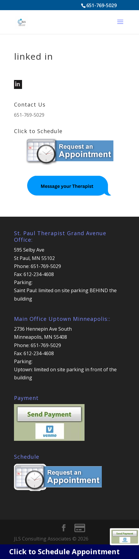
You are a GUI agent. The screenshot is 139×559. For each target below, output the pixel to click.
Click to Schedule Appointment (64, 551)
